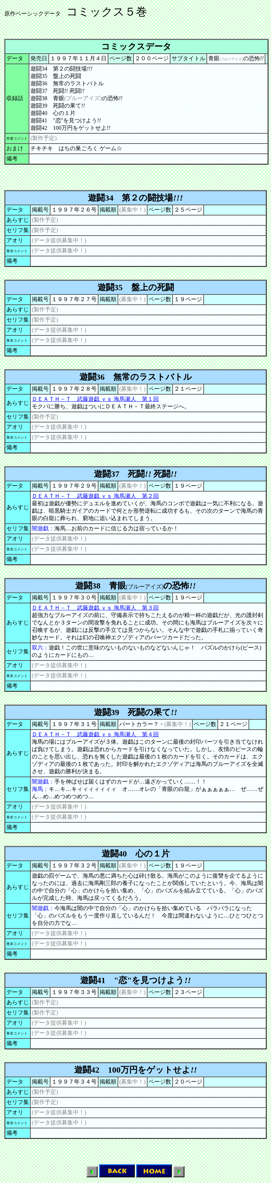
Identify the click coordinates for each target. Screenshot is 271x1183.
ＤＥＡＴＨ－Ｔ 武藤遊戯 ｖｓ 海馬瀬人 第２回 (95, 496)
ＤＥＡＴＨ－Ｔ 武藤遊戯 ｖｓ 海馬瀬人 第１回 (95, 399)
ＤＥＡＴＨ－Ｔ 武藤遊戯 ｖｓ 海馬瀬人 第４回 (95, 734)
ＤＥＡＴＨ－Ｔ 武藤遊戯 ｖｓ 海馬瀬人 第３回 (95, 608)
